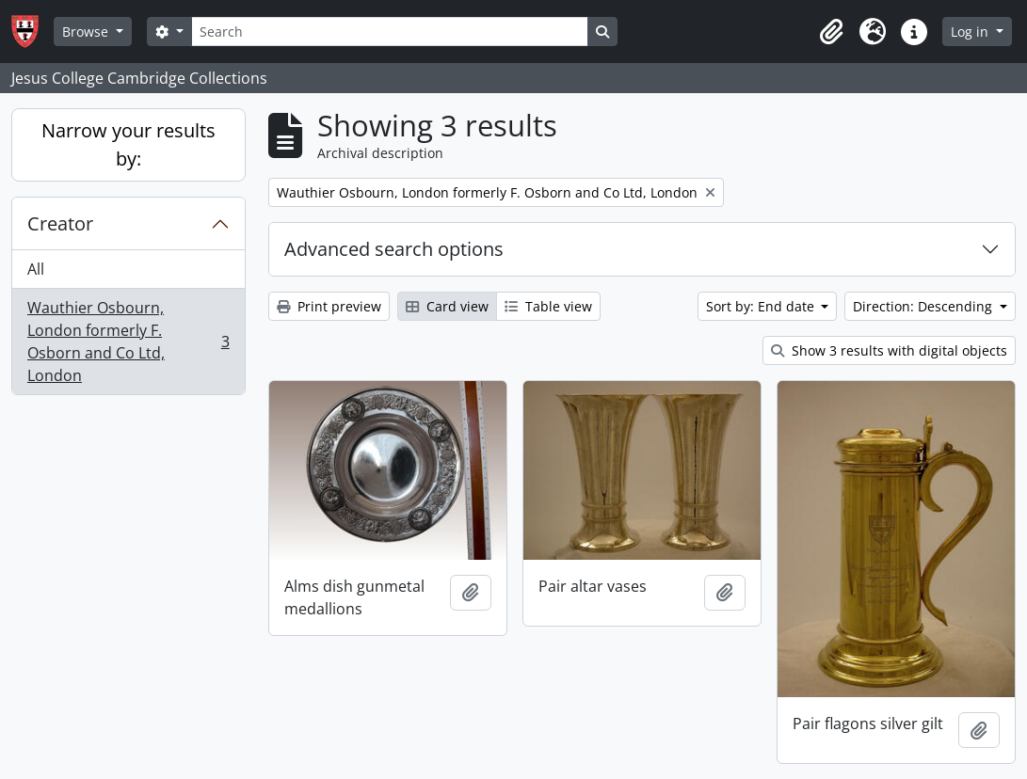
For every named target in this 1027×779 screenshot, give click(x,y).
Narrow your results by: (128, 144)
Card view (447, 306)
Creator (60, 223)
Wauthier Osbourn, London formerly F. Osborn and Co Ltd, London (128, 341)
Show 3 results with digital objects (889, 350)
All (35, 269)
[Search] (389, 31)
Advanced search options (394, 249)
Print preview (329, 306)
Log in (971, 31)
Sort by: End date (762, 306)
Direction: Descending (924, 306)
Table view (548, 306)
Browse (87, 31)
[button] (831, 32)
